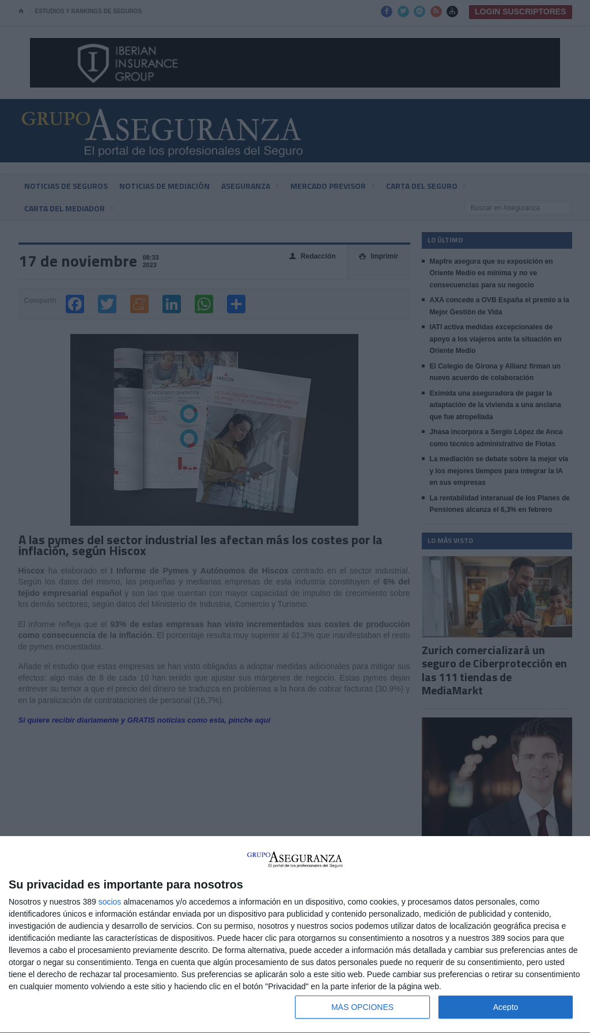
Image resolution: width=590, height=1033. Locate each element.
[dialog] (295, 935)
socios (110, 902)
